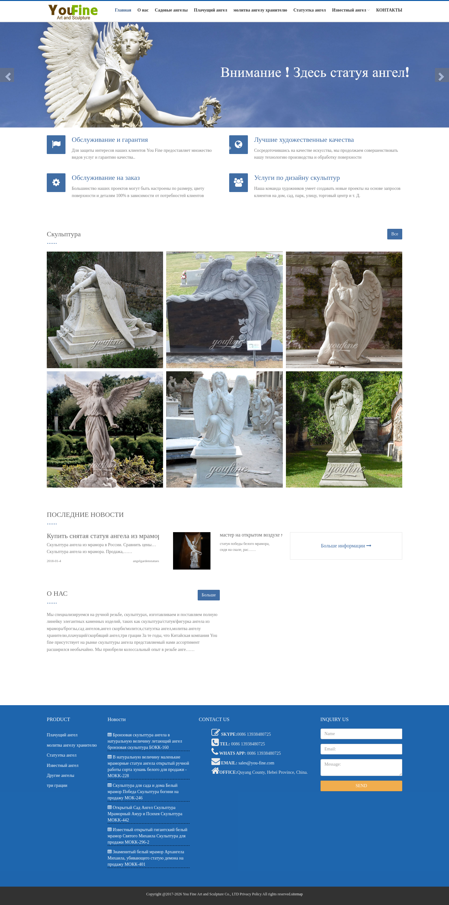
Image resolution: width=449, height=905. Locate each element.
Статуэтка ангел (309, 10)
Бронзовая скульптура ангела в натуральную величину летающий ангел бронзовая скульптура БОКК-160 (145, 741)
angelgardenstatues (146, 561)
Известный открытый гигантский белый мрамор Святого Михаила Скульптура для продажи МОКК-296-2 (147, 836)
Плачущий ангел (210, 10)
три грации (57, 785)
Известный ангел (351, 10)
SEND (361, 785)
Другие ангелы (60, 775)
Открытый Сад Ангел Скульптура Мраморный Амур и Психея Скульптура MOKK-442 (145, 813)
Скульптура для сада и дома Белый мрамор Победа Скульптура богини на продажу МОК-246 (143, 791)
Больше (209, 595)
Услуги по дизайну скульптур (297, 177)
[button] (7, 75)
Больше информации (346, 545)
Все (394, 234)
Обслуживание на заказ (106, 177)
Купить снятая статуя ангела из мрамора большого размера (133, 536)
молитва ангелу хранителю (260, 10)
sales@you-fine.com (256, 763)
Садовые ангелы (171, 10)
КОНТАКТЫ (389, 10)
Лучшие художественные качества (304, 139)
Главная (123, 10)
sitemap (297, 894)
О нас (143, 10)
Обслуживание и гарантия (110, 139)
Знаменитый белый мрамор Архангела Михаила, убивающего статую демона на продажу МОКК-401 (146, 858)
